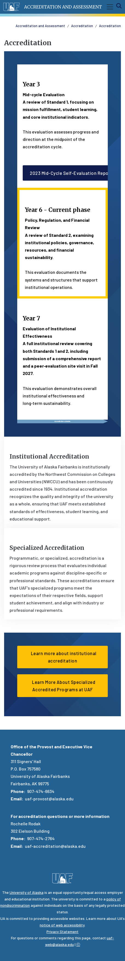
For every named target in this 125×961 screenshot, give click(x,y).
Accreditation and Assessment (63, 7)
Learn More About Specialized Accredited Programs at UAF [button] (62, 685)
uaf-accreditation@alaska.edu (55, 846)
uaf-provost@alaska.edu (49, 798)
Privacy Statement (62, 931)
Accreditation (82, 26)
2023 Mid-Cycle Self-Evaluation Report (71, 173)
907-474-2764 (41, 838)
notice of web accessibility (62, 925)
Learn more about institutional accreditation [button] (63, 656)
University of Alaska (26, 892)
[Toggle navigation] (109, 7)
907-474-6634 (40, 791)
